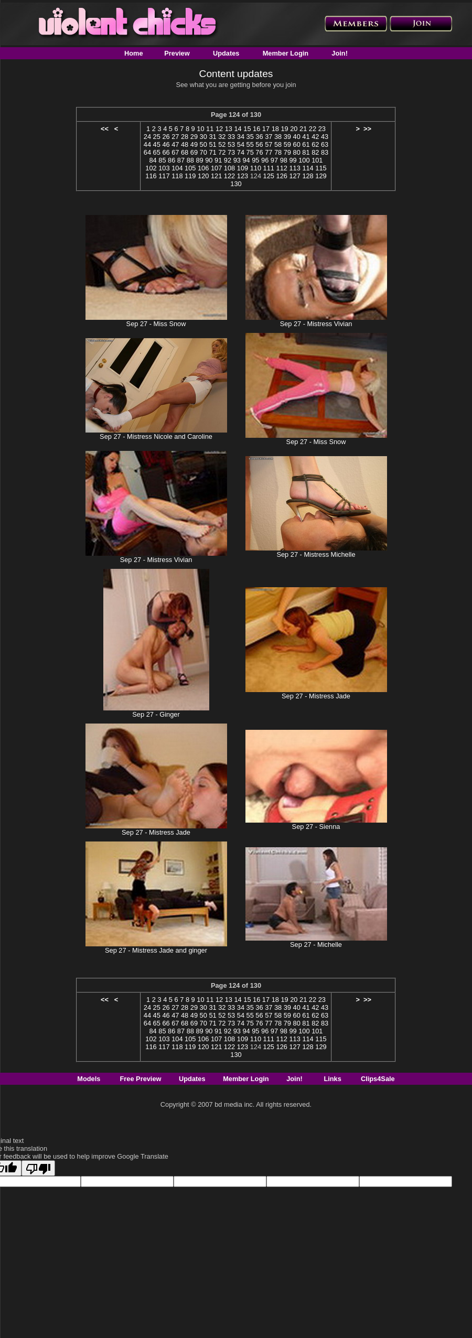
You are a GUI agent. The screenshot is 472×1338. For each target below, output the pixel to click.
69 (194, 152)
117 (163, 176)
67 (175, 152)
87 (181, 160)
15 (247, 129)
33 (231, 137)
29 (194, 137)
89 (199, 160)
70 (203, 152)
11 (209, 129)
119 (190, 176)
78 (278, 152)
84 (152, 160)
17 (266, 129)
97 (274, 160)
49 (194, 144)
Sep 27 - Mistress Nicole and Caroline (156, 436)
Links (332, 1079)
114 (307, 168)
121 (216, 176)
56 (259, 144)
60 (297, 144)
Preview (176, 53)
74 (240, 152)
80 (297, 152)
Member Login (285, 53)
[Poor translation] (38, 1168)
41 (305, 137)
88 (190, 160)
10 (200, 129)
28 (184, 137)
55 (250, 144)
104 (177, 168)
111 (268, 168)
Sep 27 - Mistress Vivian (316, 324)
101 (317, 160)
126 (281, 176)
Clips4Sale (378, 1079)
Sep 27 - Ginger (155, 714)
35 (250, 137)
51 (212, 144)
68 (184, 152)
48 (184, 144)
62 (315, 144)
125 (268, 176)
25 (156, 137)
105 (190, 168)
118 (177, 176)
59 (287, 144)
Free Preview (141, 1079)
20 (293, 129)
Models (88, 1079)
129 (320, 176)
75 (250, 152)
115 (320, 168)
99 (292, 160)
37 (268, 137)
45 (156, 144)
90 (208, 160)
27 (175, 137)
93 (237, 160)
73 (231, 152)
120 (203, 176)
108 (229, 168)
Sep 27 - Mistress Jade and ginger (156, 950)
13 (228, 129)
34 (240, 137)
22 (312, 129)
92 (227, 160)
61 (305, 144)
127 (294, 176)
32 (222, 137)
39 (287, 137)
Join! (339, 53)
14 (237, 129)
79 (287, 152)
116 (150, 176)
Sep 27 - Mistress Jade (316, 696)
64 (147, 152)
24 (147, 137)
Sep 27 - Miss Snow (156, 324)
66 (165, 152)
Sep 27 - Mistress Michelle (315, 554)
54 (240, 144)
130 (235, 184)
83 (324, 152)
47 (175, 144)
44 (147, 144)
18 (275, 129)
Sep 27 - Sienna (316, 826)
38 (278, 137)
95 (255, 160)
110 (255, 168)
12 (219, 129)
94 (246, 160)
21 (303, 129)
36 (259, 137)
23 (322, 129)
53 (231, 144)
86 (171, 160)
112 (281, 168)
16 (256, 129)
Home (133, 53)
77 (268, 152)
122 (229, 176)
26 (165, 137)
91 (218, 160)
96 (265, 160)
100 (303, 160)
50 (203, 144)
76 (259, 152)
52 (222, 144)
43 (324, 137)
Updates (226, 53)
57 (268, 144)
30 (203, 137)
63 (324, 144)
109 (242, 168)
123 (242, 176)
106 (203, 168)
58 (278, 144)
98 (283, 160)
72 (222, 152)
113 (294, 168)
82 (315, 152)
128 (307, 176)
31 (212, 137)
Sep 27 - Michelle (316, 944)
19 (284, 129)
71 (212, 152)
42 (315, 137)
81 (305, 152)
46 (165, 144)
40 (297, 137)
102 (150, 168)
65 (156, 152)
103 (163, 168)
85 (162, 160)
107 (216, 168)
